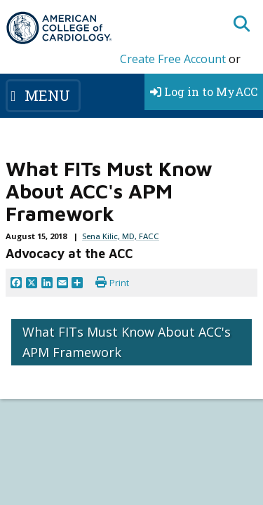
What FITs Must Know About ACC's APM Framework (126, 342)
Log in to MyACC (203, 91)
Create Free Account (173, 59)
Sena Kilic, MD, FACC (120, 236)
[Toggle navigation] (43, 95)
